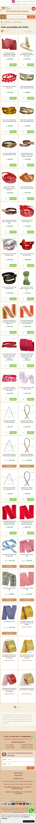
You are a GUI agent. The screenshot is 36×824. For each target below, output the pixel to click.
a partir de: (7, 460)
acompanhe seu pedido (27, 744)
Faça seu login (16, 4)
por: (6, 59)
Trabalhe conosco (18, 778)
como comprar (10, 744)
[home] (5, 9)
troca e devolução (9, 746)
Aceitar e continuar (29, 821)
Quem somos (18, 775)
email (4, 764)
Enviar (30, 768)
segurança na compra (27, 746)
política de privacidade (27, 747)
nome (4, 759)
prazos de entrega (10, 747)
